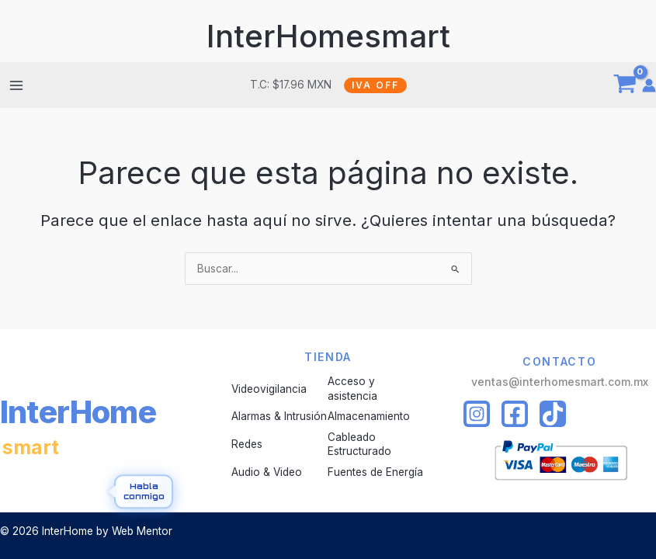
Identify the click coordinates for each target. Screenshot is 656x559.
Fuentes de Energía (375, 472)
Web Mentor (142, 531)
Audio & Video (266, 472)
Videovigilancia (269, 389)
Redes (246, 444)
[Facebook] (515, 414)
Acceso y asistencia (352, 388)
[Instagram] (476, 414)
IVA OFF (375, 85)
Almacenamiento (369, 416)
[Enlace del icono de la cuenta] (649, 85)
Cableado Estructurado (359, 444)
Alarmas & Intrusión (279, 416)
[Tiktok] (553, 414)
